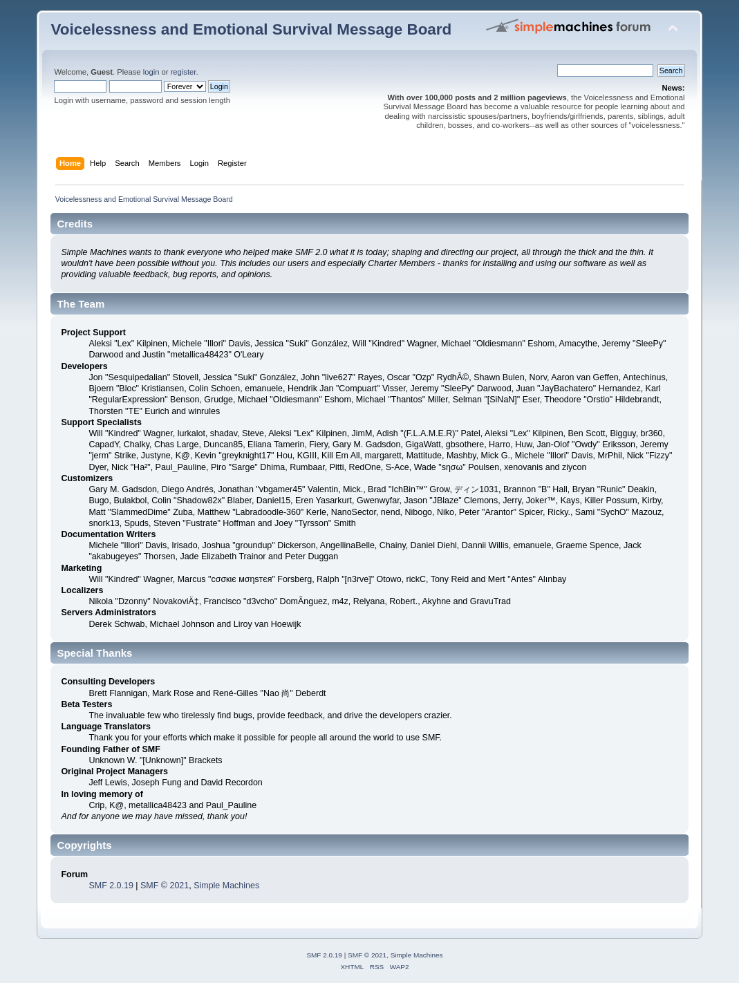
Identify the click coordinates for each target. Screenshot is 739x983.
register (183, 72)
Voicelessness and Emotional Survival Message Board (250, 29)
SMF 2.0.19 (110, 885)
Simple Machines (226, 885)
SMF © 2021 (164, 885)
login (151, 72)
